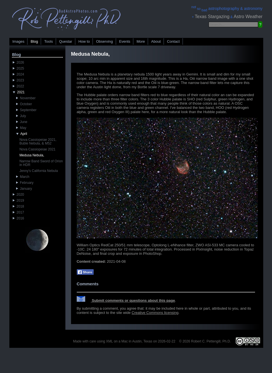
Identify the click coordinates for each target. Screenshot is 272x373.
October (24, 104)
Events (124, 41)
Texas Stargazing (212, 16)
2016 (18, 218)
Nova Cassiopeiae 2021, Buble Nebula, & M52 (38, 141)
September (26, 110)
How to (84, 41)
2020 (18, 195)
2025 (18, 68)
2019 (18, 200)
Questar (65, 41)
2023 (18, 80)
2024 (18, 74)
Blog (34, 41)
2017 (18, 212)
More (140, 41)
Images (18, 41)
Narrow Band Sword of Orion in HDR (41, 163)
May (21, 128)
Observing (104, 41)
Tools (48, 41)
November (26, 98)
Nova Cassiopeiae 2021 (37, 149)
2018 (18, 206)
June (21, 122)
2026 (18, 62)
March (22, 177)
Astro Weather (248, 16)
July (21, 116)
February (25, 183)
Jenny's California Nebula (39, 171)
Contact (173, 41)
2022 (18, 86)
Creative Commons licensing (155, 313)
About (156, 41)
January (24, 189)
